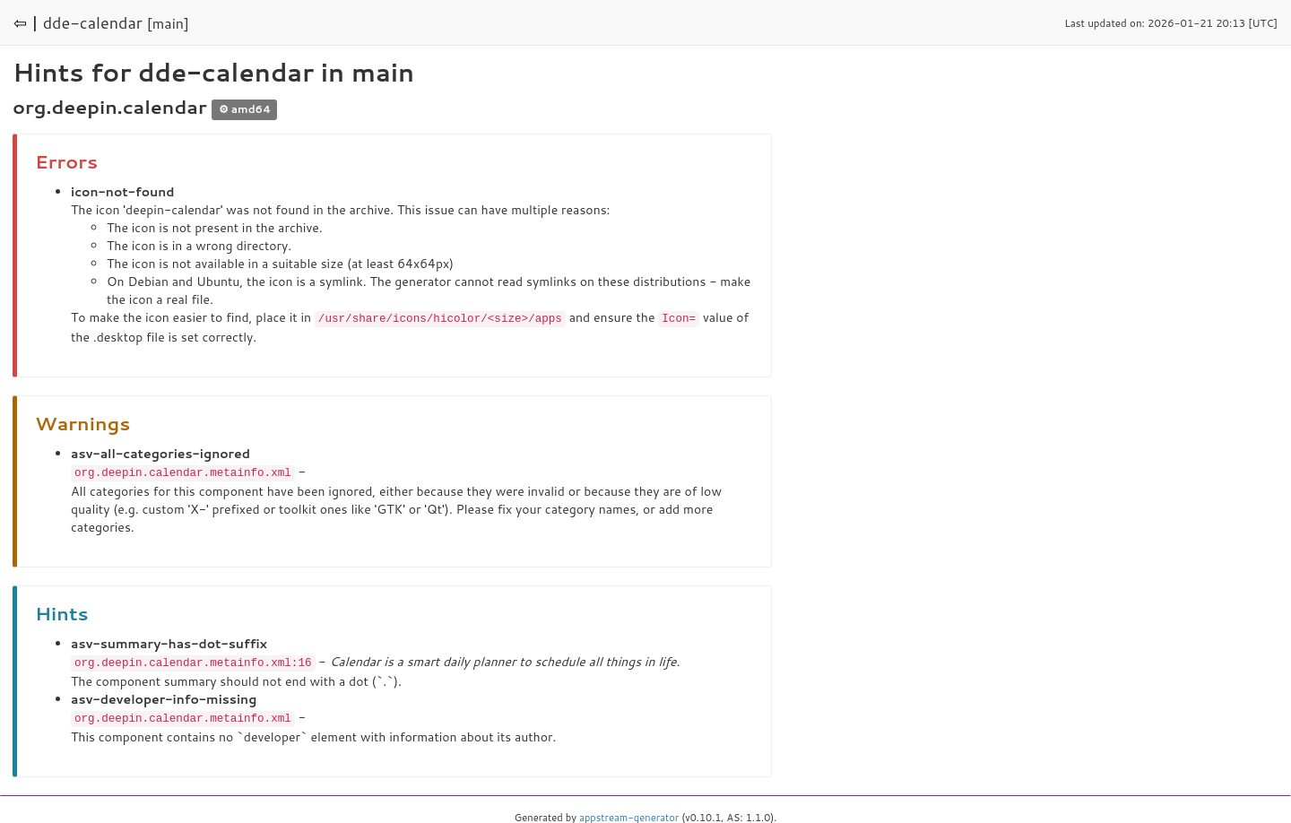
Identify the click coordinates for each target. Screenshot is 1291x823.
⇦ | (26, 22)
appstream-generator (629, 814)
